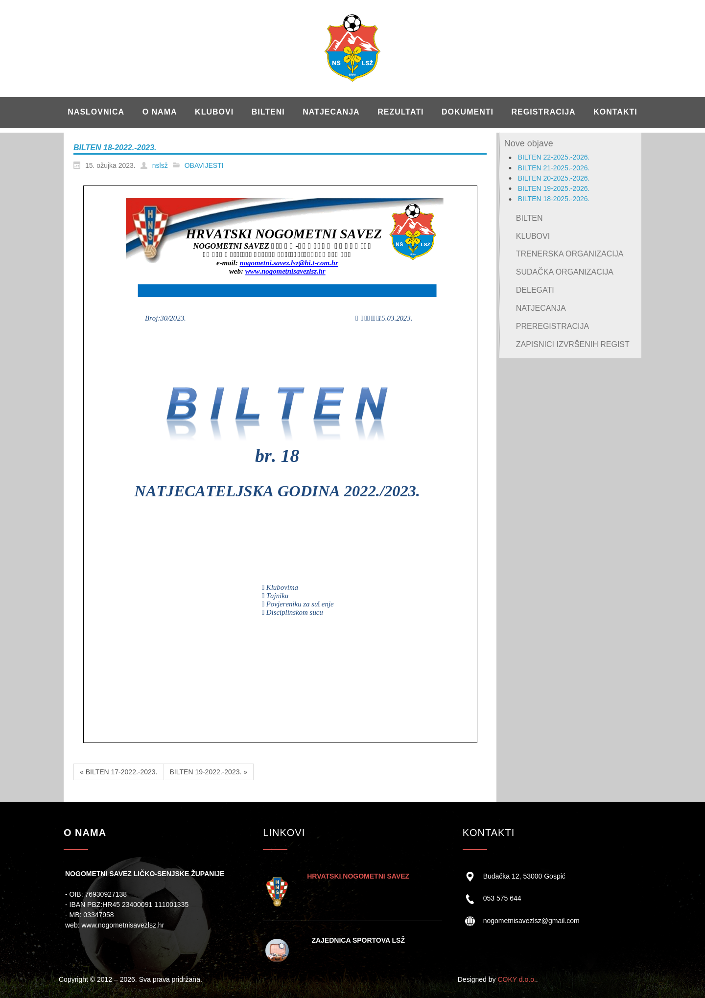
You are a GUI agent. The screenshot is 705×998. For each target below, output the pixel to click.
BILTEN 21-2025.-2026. (554, 168)
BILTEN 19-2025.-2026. (554, 188)
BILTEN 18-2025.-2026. (554, 199)
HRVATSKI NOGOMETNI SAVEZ (358, 876)
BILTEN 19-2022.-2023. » (209, 772)
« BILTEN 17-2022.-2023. (119, 772)
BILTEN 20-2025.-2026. (554, 178)
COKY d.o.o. (516, 979)
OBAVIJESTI (204, 165)
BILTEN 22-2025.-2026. (554, 157)
